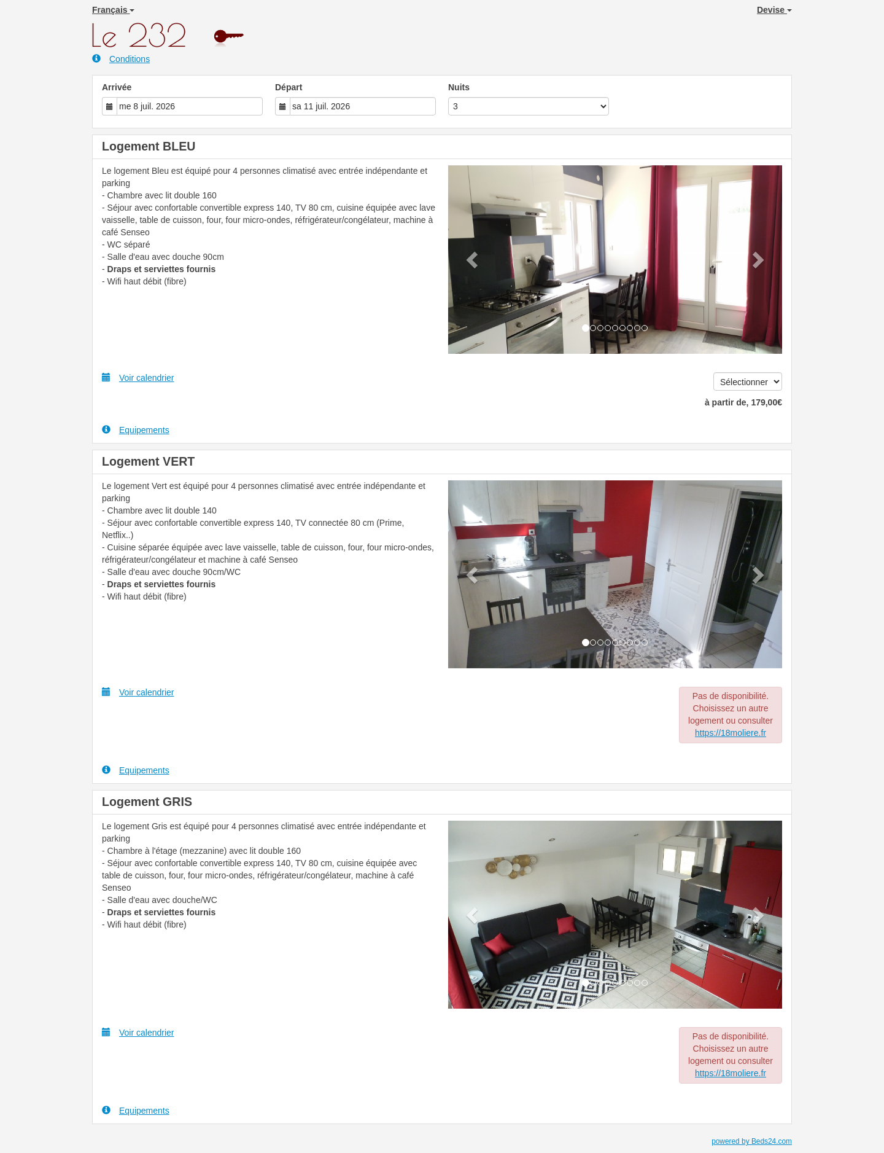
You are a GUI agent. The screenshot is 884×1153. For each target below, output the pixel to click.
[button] (473, 259)
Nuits (459, 87)
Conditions (121, 58)
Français (113, 10)
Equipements (135, 429)
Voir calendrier (138, 377)
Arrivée (116, 87)
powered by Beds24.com (751, 1141)
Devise (774, 10)
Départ (288, 87)
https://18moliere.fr (730, 733)
